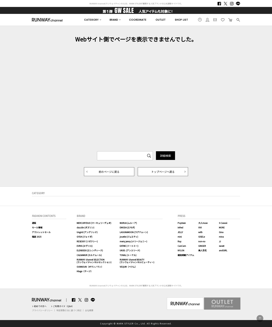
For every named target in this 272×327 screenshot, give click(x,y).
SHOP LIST (181, 20)
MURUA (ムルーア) (128, 222)
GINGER (202, 245)
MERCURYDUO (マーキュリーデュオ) (94, 222)
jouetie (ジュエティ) (129, 236)
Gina (221, 232)
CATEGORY (91, 20)
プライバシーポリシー (42, 310)
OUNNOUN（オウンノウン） (90, 266)
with (200, 232)
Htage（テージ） (85, 271)
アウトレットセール (41, 232)
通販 (34, 222)
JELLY (180, 232)
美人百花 (202, 250)
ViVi (200, 227)
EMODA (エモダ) (127, 227)
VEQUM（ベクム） (128, 266)
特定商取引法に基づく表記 (68, 310)
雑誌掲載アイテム (186, 255)
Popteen (182, 222)
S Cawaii (223, 222)
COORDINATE (137, 20)
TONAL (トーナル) (128, 255)
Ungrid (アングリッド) (87, 232)
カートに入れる (230, 20)
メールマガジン (215, 20)
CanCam (182, 245)
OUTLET (161, 20)
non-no (201, 241)
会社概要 (89, 310)
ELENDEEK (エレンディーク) (90, 250)
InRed (180, 227)
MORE (222, 227)
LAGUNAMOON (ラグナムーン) (134, 232)
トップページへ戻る (163, 171)
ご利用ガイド (200, 20)
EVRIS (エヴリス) (84, 245)
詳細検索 (165, 156)
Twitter (225, 4)
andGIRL (223, 250)
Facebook (219, 4)
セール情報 (37, 227)
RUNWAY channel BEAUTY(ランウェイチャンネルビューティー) (137, 260)
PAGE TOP (260, 318)
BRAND (114, 20)
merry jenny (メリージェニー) (133, 241)
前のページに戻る (109, 171)
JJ (220, 241)
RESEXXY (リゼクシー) (87, 241)
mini (180, 236)
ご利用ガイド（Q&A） (63, 306)
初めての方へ (40, 306)
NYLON (181, 250)
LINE (238, 4)
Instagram (232, 4)
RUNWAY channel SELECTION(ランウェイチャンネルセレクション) (94, 260)
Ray (179, 241)
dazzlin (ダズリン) (85, 227)
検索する (238, 20)
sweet (221, 245)
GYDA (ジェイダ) (84, 236)
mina (221, 236)
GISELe (201, 236)
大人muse (202, 222)
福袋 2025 (36, 236)
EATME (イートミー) (129, 245)
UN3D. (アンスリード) (130, 250)
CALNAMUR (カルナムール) (89, 255)
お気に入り (223, 20)
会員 (207, 20)
